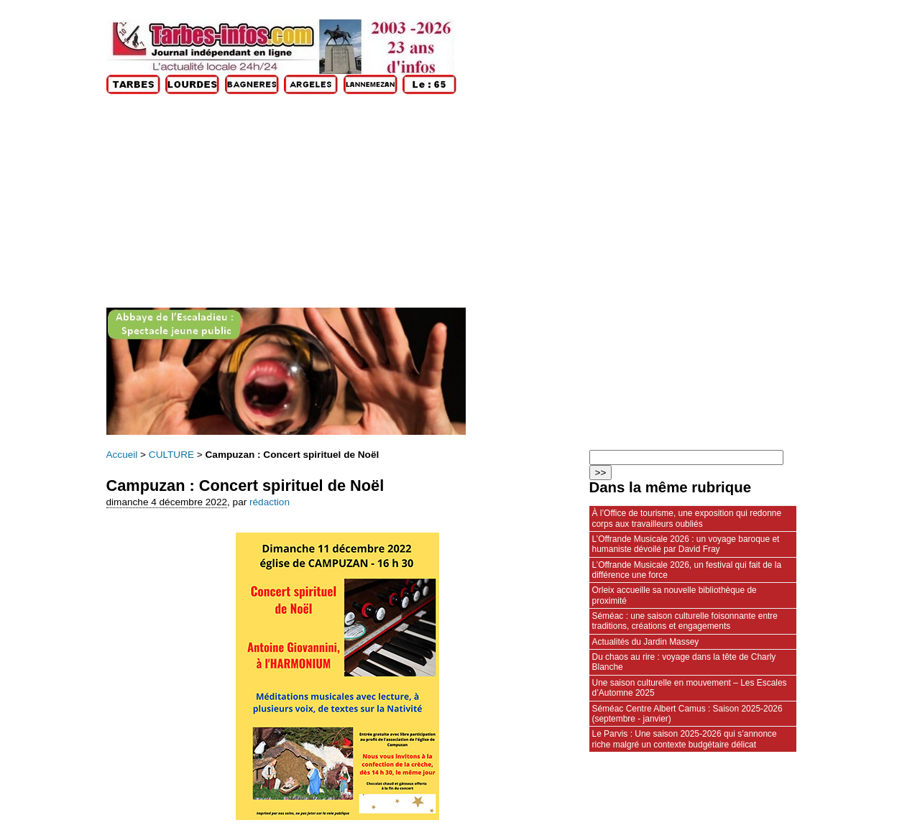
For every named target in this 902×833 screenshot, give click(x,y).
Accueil (122, 454)
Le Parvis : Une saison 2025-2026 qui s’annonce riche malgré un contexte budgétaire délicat (684, 739)
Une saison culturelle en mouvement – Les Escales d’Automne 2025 (689, 688)
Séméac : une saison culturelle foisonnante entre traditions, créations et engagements (685, 621)
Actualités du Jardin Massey (645, 642)
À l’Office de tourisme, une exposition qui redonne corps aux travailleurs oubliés (687, 518)
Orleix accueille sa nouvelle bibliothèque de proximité (674, 595)
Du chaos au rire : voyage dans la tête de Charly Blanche (684, 662)
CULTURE (171, 454)
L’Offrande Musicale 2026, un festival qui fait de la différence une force (687, 570)
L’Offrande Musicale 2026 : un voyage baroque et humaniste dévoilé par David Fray (686, 544)
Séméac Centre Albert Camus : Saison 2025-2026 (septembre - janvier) (687, 714)
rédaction (269, 502)
